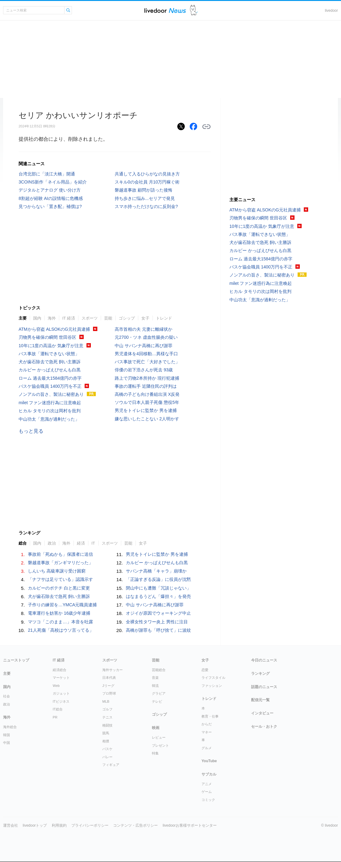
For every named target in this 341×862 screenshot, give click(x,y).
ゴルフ (107, 709)
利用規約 (59, 825)
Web (56, 685)
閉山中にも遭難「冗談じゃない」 (158, 588)
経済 (81, 543)
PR (55, 717)
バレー (107, 757)
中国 (6, 743)
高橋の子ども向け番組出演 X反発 (147, 394)
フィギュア (110, 765)
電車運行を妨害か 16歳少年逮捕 (59, 613)
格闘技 (107, 725)
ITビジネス (61, 701)
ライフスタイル (213, 677)
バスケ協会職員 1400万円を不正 (50, 386)
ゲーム (207, 791)
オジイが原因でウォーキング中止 (158, 613)
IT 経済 (68, 318)
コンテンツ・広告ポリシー (135, 825)
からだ (207, 724)
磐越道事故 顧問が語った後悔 (143, 190)
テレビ (157, 701)
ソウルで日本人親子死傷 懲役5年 (147, 402)
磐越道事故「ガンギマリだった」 (60, 562)
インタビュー (262, 713)
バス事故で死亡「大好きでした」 (147, 361)
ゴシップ (127, 318)
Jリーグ (108, 685)
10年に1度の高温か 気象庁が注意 (51, 345)
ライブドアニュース (165, 10)
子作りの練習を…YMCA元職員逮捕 (62, 604)
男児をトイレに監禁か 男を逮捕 (146, 410)
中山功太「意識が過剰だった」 (49, 419)
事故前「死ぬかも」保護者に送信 (60, 554)
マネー (207, 732)
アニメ (207, 784)
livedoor (331, 10)
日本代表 (109, 677)
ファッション (212, 685)
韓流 (155, 685)
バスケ (107, 749)
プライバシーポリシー (89, 825)
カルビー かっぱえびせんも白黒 (50, 369)
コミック (208, 800)
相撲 (105, 741)
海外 (52, 318)
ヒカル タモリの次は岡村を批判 (50, 410)
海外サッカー (112, 670)
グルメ (207, 748)
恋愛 (205, 670)
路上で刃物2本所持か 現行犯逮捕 (147, 378)
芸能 (108, 318)
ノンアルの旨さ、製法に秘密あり (51, 394)
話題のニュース (264, 687)
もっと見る (31, 431)
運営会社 (10, 825)
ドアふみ (194, 10)
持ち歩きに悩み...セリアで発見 (145, 198)
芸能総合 (159, 670)
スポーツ (90, 318)
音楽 (155, 677)
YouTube (209, 761)
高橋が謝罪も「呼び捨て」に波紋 (158, 630)
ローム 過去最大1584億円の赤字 (50, 378)
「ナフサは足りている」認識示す (60, 579)
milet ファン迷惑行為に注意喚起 (50, 402)
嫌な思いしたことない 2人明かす (147, 418)
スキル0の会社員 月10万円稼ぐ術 (147, 181)
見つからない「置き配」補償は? (50, 206)
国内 (37, 318)
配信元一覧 (260, 700)
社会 (6, 696)
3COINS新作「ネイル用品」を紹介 (53, 181)
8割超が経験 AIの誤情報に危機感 (51, 198)
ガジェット (61, 693)
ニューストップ (16, 660)
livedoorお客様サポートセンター (190, 825)
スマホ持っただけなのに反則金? (146, 206)
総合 (23, 543)
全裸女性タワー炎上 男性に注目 (157, 621)
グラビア (159, 693)
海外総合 (10, 727)
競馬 (105, 733)
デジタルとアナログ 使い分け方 (50, 190)
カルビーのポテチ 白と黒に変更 (59, 588)
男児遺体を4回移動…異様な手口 (146, 353)
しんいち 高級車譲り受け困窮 (57, 570)
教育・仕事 (210, 716)
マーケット (61, 677)
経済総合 (59, 670)
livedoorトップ (35, 825)
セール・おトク (264, 726)
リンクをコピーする (206, 126)
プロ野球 (109, 693)
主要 (23, 318)
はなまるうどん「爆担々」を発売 (158, 596)
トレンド (164, 318)
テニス (107, 717)
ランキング (260, 673)
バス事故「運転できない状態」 (49, 353)
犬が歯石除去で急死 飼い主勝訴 (50, 361)
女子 (145, 318)
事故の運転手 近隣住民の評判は (146, 386)
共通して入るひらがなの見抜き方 (147, 173)
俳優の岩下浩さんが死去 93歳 (144, 369)
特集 (155, 753)
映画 (155, 728)
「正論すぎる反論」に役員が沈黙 (158, 579)
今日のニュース (264, 660)
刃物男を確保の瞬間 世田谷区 (47, 337)
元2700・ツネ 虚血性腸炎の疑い (146, 337)
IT (93, 543)
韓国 (6, 735)
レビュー (159, 737)
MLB (105, 701)
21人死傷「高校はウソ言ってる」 (61, 630)
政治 (52, 543)
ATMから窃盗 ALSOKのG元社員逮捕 (54, 329)
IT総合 (58, 709)
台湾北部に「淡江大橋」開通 (47, 173)
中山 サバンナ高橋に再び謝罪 (143, 345)
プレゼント (160, 745)
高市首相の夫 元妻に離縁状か (143, 329)
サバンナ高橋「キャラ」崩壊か (156, 570)
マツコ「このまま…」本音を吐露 (60, 621)
